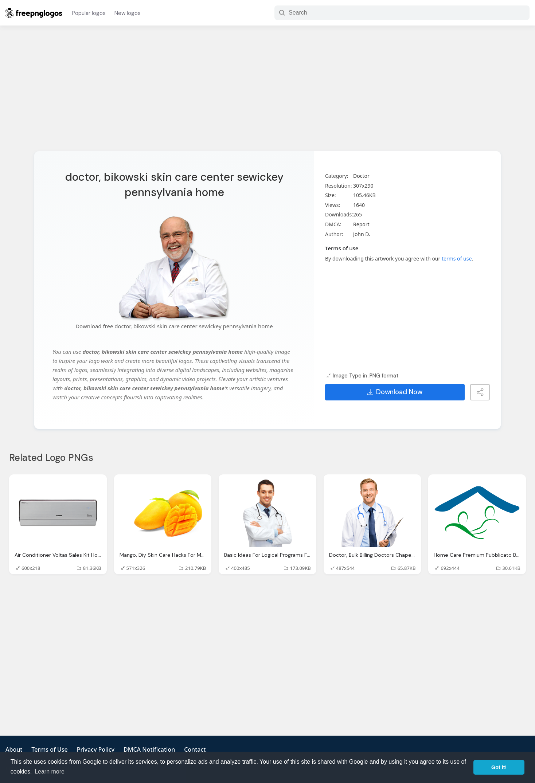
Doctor (361, 175)
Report (361, 224)
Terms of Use (49, 749)
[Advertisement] (267, 93)
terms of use (457, 258)
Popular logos (89, 13)
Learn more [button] (50, 771)
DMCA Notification (149, 749)
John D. (361, 234)
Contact (195, 749)
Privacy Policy (95, 749)
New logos (127, 13)
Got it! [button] (499, 767)
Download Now (394, 392)
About (13, 749)
